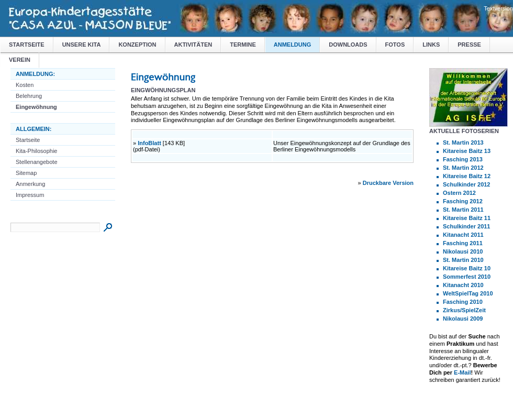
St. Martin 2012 (463, 167)
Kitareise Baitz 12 (466, 176)
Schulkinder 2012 (466, 184)
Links (431, 44)
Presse (469, 44)
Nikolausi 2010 (463, 251)
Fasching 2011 (463, 243)
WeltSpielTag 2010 (468, 293)
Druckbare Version (388, 183)
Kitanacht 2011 (463, 235)
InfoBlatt (149, 143)
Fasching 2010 (463, 302)
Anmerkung (30, 184)
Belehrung (29, 96)
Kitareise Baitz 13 (466, 151)
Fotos (395, 44)
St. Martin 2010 (463, 260)
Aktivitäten (193, 44)
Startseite (26, 44)
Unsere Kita (81, 44)
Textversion (498, 8)
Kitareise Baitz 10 (466, 268)
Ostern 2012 (459, 193)
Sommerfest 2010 (466, 276)
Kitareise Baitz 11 (466, 218)
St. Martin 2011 (463, 209)
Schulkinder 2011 (466, 226)
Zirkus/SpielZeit (464, 310)
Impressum (30, 195)
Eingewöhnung (36, 107)
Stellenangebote (37, 162)
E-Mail (462, 372)
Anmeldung (292, 44)
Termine (243, 44)
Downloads (348, 44)
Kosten (25, 85)
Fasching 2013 (463, 159)
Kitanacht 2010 (463, 285)
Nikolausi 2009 (463, 318)
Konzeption (137, 44)
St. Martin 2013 (463, 142)
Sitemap (26, 173)
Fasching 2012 (463, 201)
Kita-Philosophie (37, 151)
